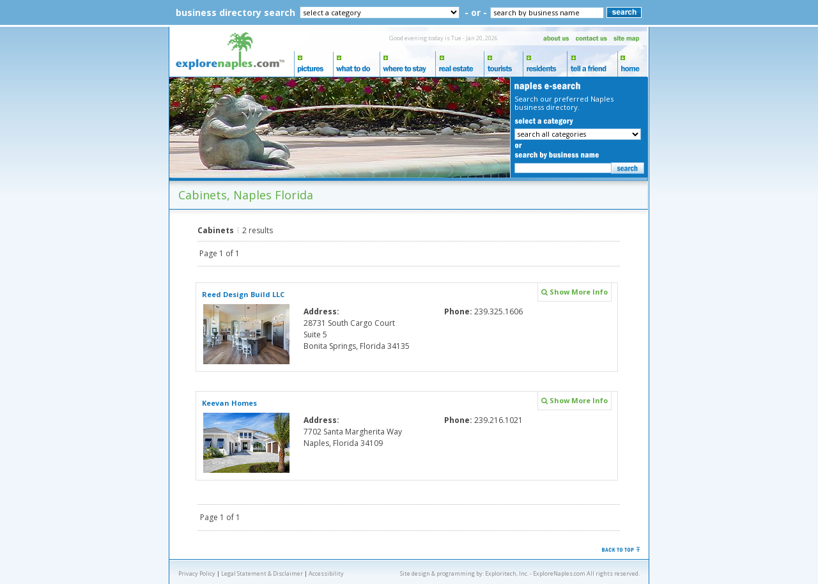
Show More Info (574, 291)
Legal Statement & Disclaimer (262, 573)
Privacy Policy (196, 573)
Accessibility (326, 573)
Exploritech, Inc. (507, 573)
